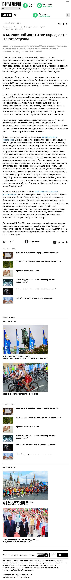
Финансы (18, 27)
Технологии (8, 29)
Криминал (19, 29)
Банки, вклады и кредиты (34, 27)
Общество (7, 27)
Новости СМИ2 (9, 317)
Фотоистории (9, 322)
